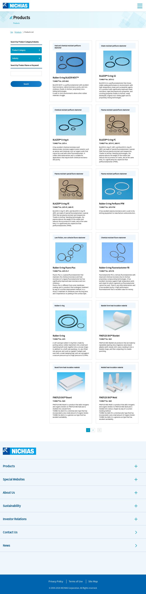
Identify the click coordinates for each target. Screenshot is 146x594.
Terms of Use (76, 581)
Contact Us (10, 532)
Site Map (93, 581)
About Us (9, 492)
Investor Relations (14, 519)
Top (11, 32)
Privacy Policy (56, 581)
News (6, 545)
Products (18, 32)
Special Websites (14, 479)
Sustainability (12, 506)
